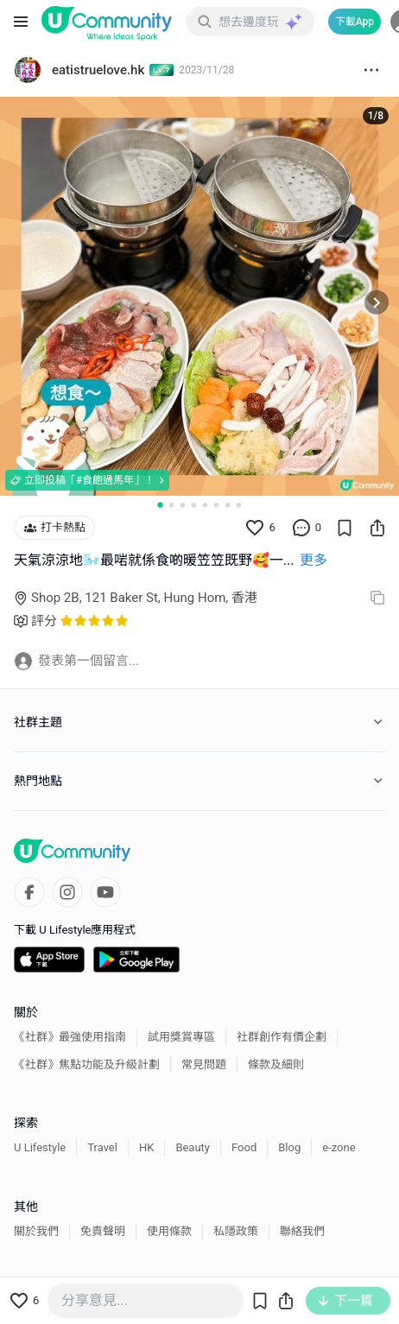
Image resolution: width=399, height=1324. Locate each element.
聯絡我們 (302, 1231)
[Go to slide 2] (171, 505)
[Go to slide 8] (239, 505)
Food (243, 1147)
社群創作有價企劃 (281, 1036)
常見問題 (203, 1064)
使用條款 (169, 1231)
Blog (289, 1147)
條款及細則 (276, 1064)
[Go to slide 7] (227, 505)
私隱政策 (235, 1231)
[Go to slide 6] (216, 505)
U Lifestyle (40, 1147)
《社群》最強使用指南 (70, 1036)
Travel (102, 1147)
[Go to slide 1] (159, 504)
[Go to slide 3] (182, 505)
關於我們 (36, 1231)
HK (146, 1147)
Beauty (192, 1147)
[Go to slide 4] (194, 505)
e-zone (338, 1147)
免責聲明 (102, 1231)
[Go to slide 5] (205, 505)
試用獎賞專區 (181, 1036)
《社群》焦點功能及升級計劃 (87, 1064)
